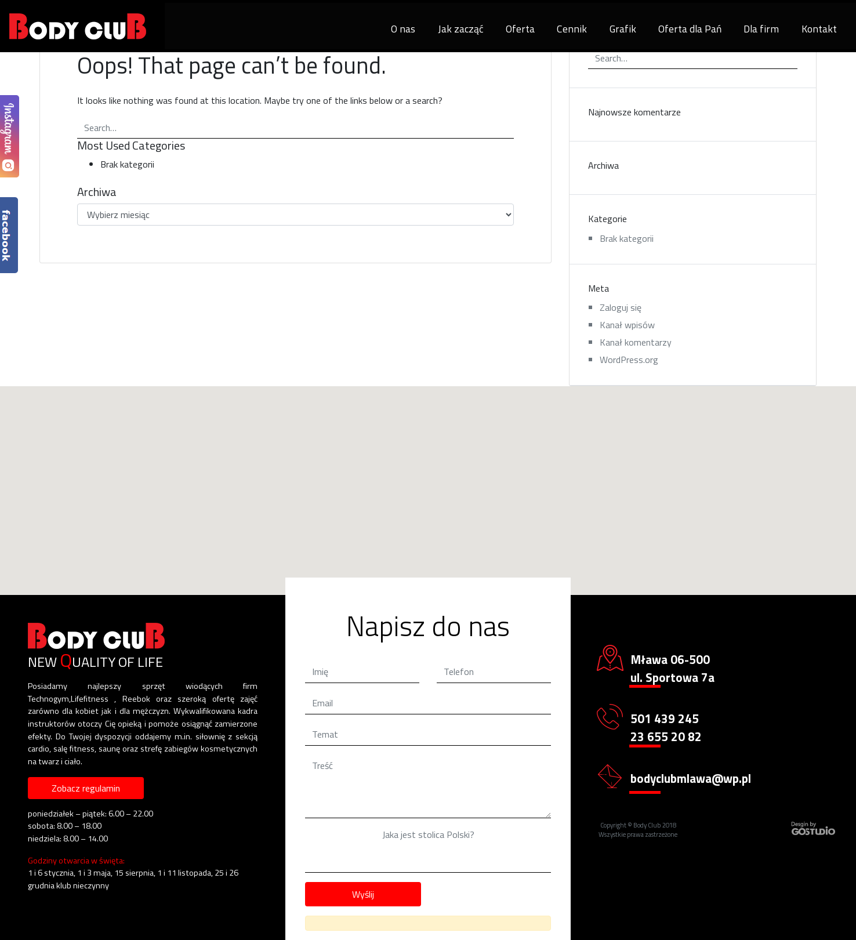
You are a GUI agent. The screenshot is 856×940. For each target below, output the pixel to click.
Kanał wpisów (627, 325)
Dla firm (761, 29)
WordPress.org (629, 359)
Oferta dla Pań (689, 29)
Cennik (572, 29)
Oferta (520, 29)
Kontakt (819, 29)
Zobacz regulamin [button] (86, 788)
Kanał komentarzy (636, 342)
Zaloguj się (620, 307)
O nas (403, 29)
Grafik (623, 29)
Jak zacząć (461, 29)
